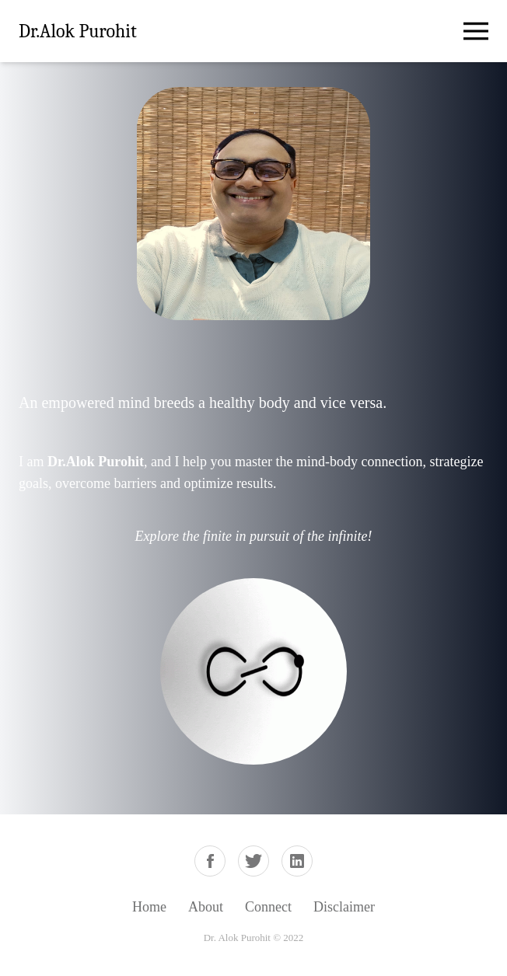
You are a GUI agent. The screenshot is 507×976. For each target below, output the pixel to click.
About (205, 907)
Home (149, 907)
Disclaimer (344, 907)
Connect (268, 907)
